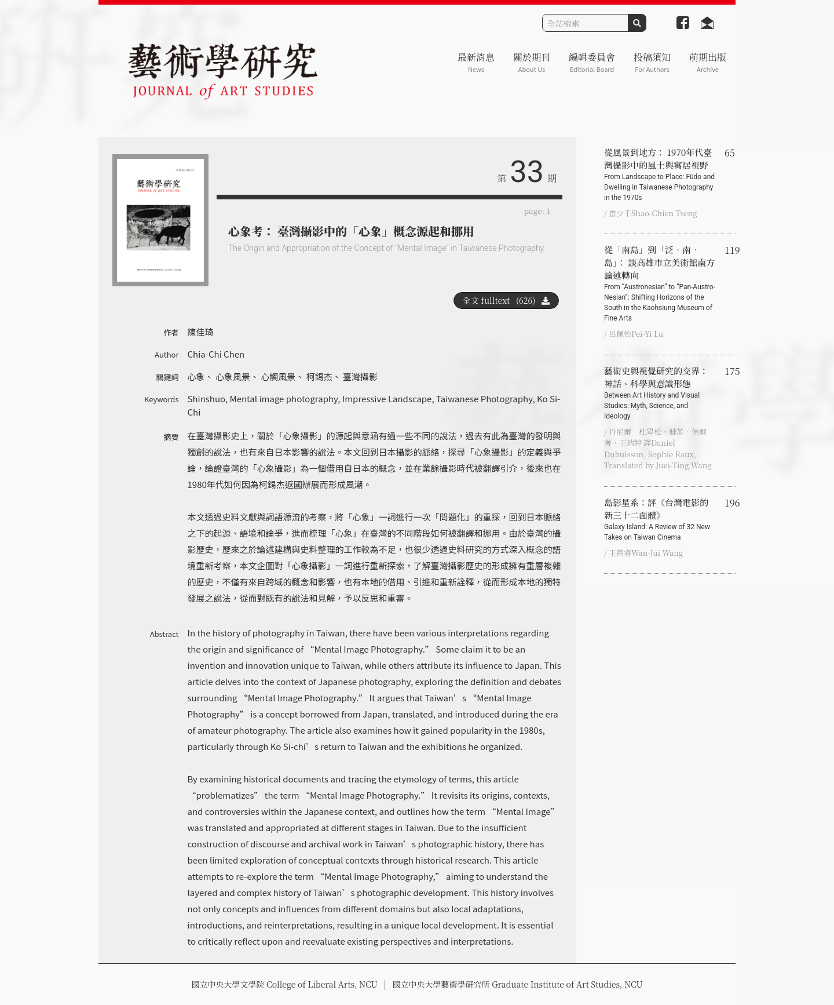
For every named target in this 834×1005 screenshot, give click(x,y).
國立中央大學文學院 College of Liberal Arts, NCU (284, 984)
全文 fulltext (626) (506, 300)
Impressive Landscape (387, 398)
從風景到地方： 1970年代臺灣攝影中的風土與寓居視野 (659, 174)
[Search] (585, 23)
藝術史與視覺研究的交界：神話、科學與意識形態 (659, 393)
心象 (196, 376)
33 (527, 172)
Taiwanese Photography (484, 398)
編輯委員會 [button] (592, 62)
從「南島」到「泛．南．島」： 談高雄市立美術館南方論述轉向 (659, 283)
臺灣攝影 (360, 376)
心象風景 (232, 376)
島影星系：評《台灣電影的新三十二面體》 (659, 519)
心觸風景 (278, 376)
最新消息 (476, 62)
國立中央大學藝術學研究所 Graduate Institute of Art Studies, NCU (518, 984)
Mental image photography (283, 398)
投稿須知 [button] (652, 62)
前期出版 (707, 62)
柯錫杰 (319, 376)
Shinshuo (206, 398)
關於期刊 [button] (531, 62)
